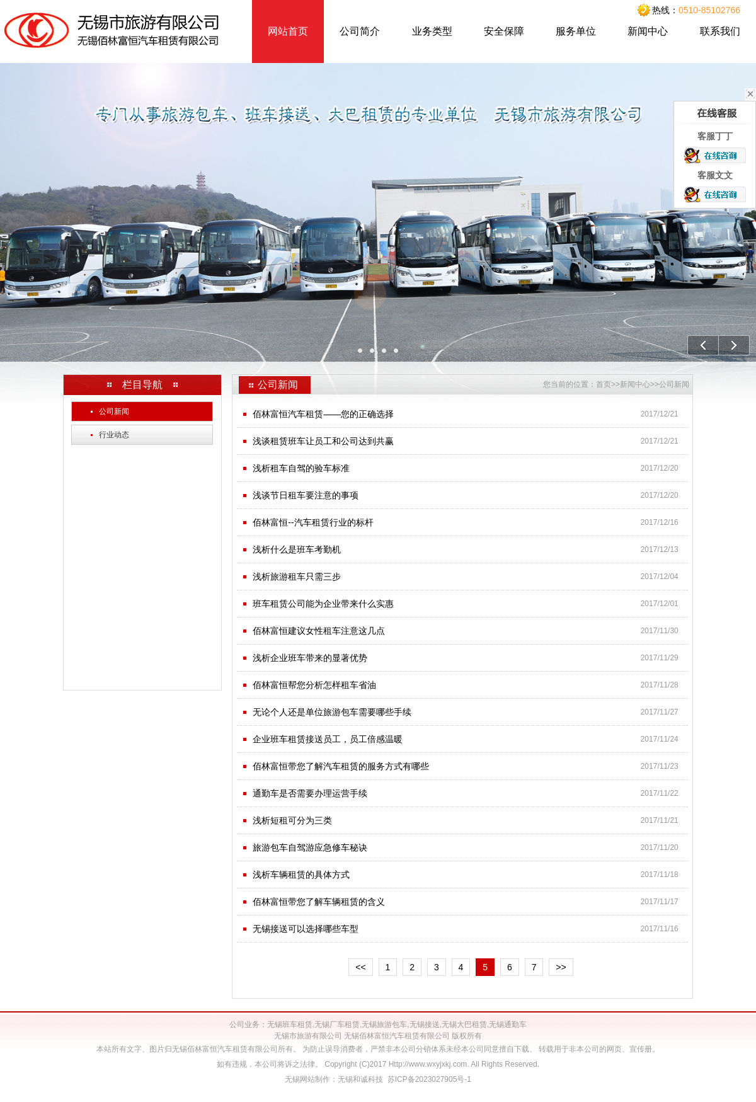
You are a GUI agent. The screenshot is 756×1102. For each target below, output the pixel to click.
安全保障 (504, 31)
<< (360, 967)
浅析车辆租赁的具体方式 (301, 875)
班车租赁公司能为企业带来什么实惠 (323, 604)
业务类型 (432, 31)
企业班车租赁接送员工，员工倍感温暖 (328, 739)
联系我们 (720, 31)
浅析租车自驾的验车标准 (301, 468)
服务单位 (576, 31)
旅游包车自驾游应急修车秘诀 (310, 847)
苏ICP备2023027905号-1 (429, 1079)
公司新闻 (110, 411)
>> (561, 967)
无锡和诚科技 (360, 1079)
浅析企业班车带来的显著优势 (310, 658)
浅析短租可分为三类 (292, 820)
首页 (603, 384)
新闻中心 (647, 31)
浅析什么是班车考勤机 (297, 549)
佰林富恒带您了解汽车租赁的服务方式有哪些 (341, 766)
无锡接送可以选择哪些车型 (305, 929)
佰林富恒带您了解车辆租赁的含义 (319, 902)
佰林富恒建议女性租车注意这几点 (319, 631)
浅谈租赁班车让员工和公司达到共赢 (323, 441)
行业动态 (110, 434)
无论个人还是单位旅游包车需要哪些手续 (332, 712)
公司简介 (360, 31)
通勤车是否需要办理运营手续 (310, 793)
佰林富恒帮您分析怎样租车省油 (314, 685)
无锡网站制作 (307, 1079)
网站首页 (288, 31)
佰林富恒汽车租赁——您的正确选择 (323, 414)
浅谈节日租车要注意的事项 (305, 495)
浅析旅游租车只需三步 (297, 576)
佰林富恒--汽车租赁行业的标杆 (313, 522)
